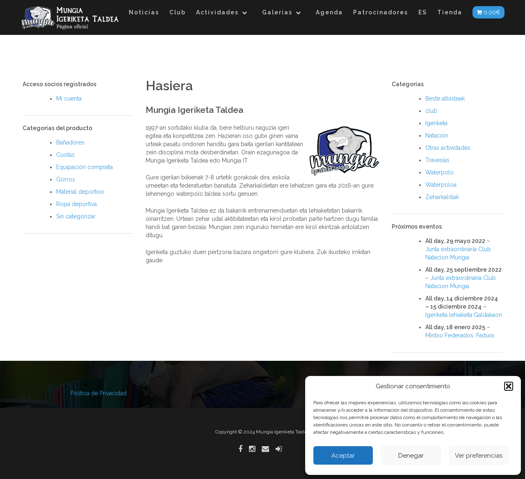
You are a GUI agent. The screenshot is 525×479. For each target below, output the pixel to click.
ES (422, 12)
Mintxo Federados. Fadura (459, 335)
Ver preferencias (478, 455)
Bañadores (70, 142)
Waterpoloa (441, 184)
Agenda (329, 12)
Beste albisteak (445, 98)
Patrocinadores (380, 12)
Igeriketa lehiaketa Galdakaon (463, 315)
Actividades (217, 12)
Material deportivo (80, 191)
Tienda (449, 12)
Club (177, 12)
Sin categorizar (76, 216)
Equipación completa (84, 167)
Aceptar (343, 455)
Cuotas (65, 154)
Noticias (144, 12)
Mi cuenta (69, 98)
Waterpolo (439, 172)
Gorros (65, 179)
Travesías (437, 160)
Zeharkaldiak (442, 197)
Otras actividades (447, 147)
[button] (508, 386)
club (431, 111)
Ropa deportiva (76, 204)
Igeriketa (436, 123)
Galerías (277, 12)
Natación (436, 135)
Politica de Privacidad (99, 393)
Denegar (411, 455)
